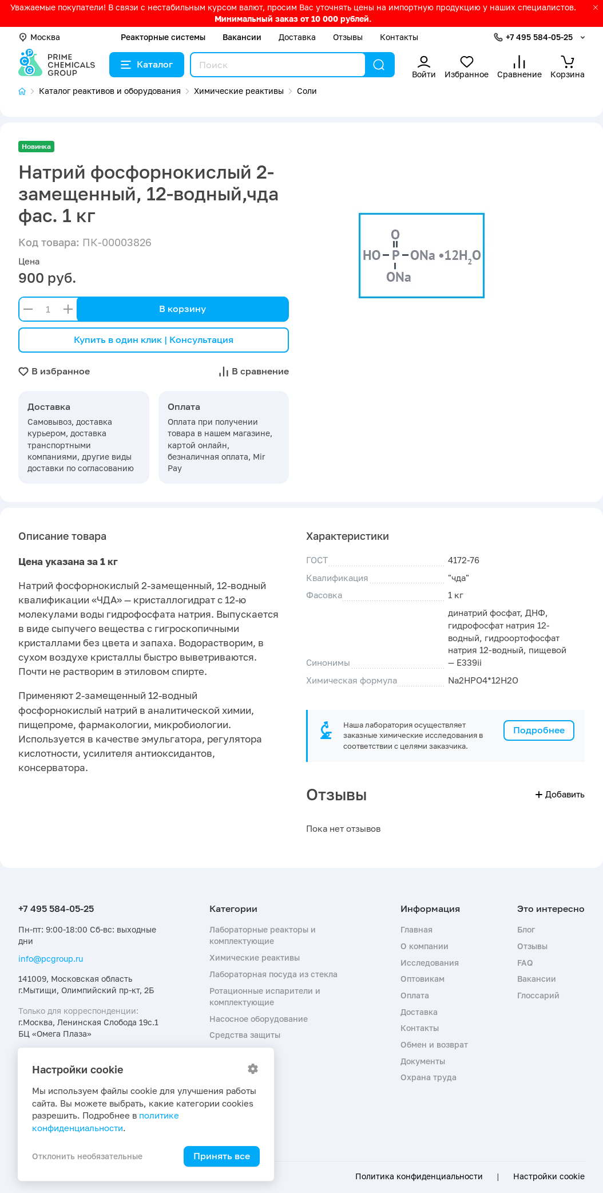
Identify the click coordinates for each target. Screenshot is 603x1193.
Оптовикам (422, 978)
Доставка (297, 37)
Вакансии (242, 37)
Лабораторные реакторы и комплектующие (262, 935)
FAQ (525, 962)
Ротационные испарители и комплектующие (264, 996)
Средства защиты (244, 1035)
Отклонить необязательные (87, 1156)
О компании (424, 946)
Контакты (399, 37)
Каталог (147, 64)
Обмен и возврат (434, 1044)
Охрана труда (428, 1077)
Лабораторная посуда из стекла (273, 974)
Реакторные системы (163, 37)
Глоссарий (538, 995)
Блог (526, 929)
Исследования (429, 962)
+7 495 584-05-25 (539, 37)
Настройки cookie (549, 1176)
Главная (416, 929)
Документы (422, 1061)
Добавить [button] (560, 794)
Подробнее (539, 730)
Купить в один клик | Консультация (153, 339)
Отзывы (348, 37)
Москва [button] (39, 37)
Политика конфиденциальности (419, 1176)
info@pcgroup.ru (50, 958)
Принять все (221, 1156)
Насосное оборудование (258, 1019)
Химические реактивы (254, 957)
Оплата (414, 995)
